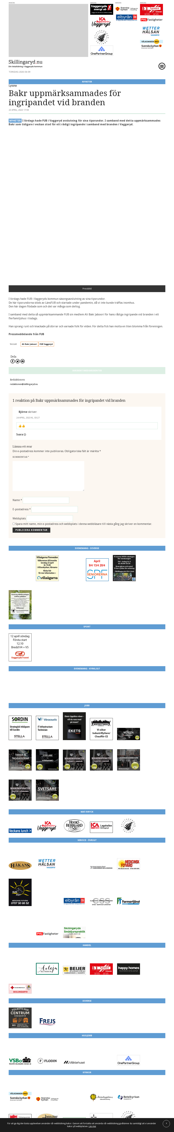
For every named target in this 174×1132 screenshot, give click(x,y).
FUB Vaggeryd (46, 190)
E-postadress (22, 355)
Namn (17, 346)
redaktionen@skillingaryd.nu (24, 230)
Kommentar (21, 302)
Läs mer (92, 1126)
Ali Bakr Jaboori (29, 190)
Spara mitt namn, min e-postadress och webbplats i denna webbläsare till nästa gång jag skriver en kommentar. (83, 369)
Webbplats (19, 364)
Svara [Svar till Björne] (19, 280)
